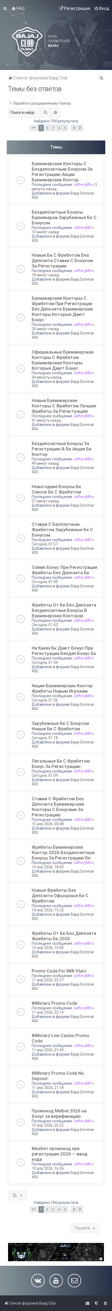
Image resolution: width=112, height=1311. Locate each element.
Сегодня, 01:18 (45, 738)
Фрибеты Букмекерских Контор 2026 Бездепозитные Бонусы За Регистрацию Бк (63, 852)
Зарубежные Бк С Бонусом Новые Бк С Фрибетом (60, 726)
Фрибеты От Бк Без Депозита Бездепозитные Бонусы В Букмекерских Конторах (64, 610)
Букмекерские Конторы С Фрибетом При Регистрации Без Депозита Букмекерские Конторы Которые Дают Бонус (62, 308)
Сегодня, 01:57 (45, 544)
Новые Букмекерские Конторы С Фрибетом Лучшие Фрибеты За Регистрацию (64, 406)
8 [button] (74, 128)
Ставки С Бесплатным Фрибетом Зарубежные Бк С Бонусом (62, 529)
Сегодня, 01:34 (45, 662)
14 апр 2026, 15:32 (48, 910)
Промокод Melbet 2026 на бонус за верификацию (59, 1113)
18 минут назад (45, 275)
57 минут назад (45, 501)
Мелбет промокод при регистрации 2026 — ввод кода (59, 1154)
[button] (33, 128)
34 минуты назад (47, 377)
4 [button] (59, 128)
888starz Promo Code (54, 1003)
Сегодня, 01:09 (45, 775)
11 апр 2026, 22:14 (48, 1012)
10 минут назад (45, 232)
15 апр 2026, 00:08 (48, 824)
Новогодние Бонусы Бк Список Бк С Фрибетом (56, 489)
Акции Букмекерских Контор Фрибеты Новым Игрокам (62, 688)
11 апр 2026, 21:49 (48, 1050)
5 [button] (65, 128)
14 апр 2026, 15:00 (48, 948)
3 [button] (53, 128)
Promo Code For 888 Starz (59, 971)
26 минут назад (45, 329)
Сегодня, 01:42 (45, 625)
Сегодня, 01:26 (45, 700)
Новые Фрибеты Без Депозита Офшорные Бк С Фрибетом (60, 895)
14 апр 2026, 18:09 (48, 867)
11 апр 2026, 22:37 (48, 980)
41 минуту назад (46, 420)
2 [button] (47, 128)
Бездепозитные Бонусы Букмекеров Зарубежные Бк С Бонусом (64, 217)
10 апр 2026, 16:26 (48, 1168)
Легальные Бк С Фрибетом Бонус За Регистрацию (61, 763)
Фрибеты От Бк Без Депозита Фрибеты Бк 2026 (64, 936)
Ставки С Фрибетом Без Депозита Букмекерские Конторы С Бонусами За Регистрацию (58, 806)
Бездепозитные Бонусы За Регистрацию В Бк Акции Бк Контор (62, 449)
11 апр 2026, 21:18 (48, 1088)
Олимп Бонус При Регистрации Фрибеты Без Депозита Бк (64, 570)
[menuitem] (18, 8)
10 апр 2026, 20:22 (48, 1125)
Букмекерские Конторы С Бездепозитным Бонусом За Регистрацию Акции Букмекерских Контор (62, 171)
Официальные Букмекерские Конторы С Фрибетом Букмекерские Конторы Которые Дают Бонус (62, 360)
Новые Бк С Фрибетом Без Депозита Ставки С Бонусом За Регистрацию (62, 260)
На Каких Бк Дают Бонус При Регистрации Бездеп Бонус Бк (64, 650)
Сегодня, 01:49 (45, 582)
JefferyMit (82, 184)
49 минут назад (45, 463)
